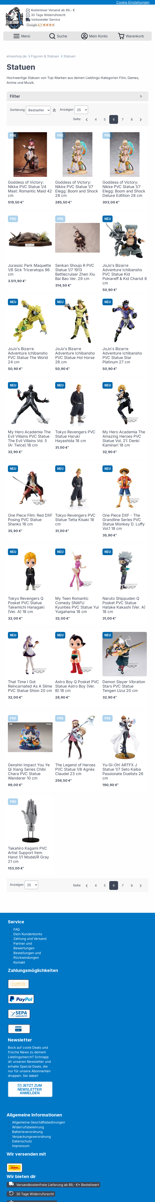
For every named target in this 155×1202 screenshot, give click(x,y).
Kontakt (19, 962)
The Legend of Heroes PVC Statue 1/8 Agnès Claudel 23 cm (75, 769)
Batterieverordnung (27, 1132)
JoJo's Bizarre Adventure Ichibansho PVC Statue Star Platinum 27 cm (122, 355)
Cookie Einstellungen (133, 2)
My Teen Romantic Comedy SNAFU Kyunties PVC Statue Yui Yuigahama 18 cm (77, 605)
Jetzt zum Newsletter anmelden (30, 1089)
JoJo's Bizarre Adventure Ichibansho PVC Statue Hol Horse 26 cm (75, 355)
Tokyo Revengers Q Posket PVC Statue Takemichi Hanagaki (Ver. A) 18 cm (26, 605)
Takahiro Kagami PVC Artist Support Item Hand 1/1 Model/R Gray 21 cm (28, 855)
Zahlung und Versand (29, 939)
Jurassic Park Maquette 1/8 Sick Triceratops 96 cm (29, 269)
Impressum (20, 1146)
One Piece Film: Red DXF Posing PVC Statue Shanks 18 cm (30, 519)
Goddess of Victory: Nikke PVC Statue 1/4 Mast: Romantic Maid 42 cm (30, 189)
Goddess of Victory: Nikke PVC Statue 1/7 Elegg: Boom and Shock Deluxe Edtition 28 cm (123, 189)
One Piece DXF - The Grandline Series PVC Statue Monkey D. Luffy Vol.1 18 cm (123, 522)
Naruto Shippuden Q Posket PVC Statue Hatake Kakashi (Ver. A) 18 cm (123, 605)
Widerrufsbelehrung (28, 1127)
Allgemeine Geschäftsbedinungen (38, 1122)
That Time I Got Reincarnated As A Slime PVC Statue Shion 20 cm (30, 686)
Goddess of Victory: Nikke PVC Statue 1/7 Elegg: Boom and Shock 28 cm (76, 189)
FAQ (16, 929)
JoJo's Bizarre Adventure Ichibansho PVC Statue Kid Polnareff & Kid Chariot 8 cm (124, 274)
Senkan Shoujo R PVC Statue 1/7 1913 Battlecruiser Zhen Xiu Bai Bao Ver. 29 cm (75, 272)
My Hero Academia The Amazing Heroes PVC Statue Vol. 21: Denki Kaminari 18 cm (123, 438)
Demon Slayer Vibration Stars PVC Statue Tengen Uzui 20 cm (123, 686)
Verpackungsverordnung (31, 1136)
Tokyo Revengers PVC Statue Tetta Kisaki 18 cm (75, 519)
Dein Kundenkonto (27, 934)
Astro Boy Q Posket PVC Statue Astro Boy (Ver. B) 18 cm (77, 686)
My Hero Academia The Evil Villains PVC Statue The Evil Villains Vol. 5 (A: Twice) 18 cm (29, 438)
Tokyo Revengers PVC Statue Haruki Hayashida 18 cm (75, 436)
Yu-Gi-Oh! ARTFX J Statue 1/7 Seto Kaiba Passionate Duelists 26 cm (122, 771)
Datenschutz (22, 1141)
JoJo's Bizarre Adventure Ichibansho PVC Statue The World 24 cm (28, 355)
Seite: (77, 119)
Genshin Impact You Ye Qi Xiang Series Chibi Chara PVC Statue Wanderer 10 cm (29, 771)
